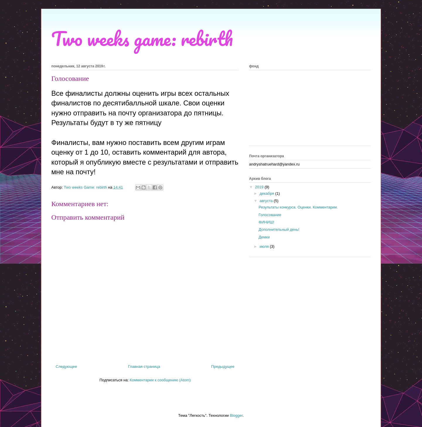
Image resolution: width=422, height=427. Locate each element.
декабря (267, 193)
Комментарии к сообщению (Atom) (160, 380)
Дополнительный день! (278, 229)
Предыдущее (222, 366)
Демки (264, 237)
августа (267, 201)
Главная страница (144, 366)
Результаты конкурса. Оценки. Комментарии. (298, 207)
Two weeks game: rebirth (142, 38)
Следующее (66, 366)
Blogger (236, 415)
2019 (260, 187)
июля (265, 246)
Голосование (269, 215)
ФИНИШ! (266, 222)
